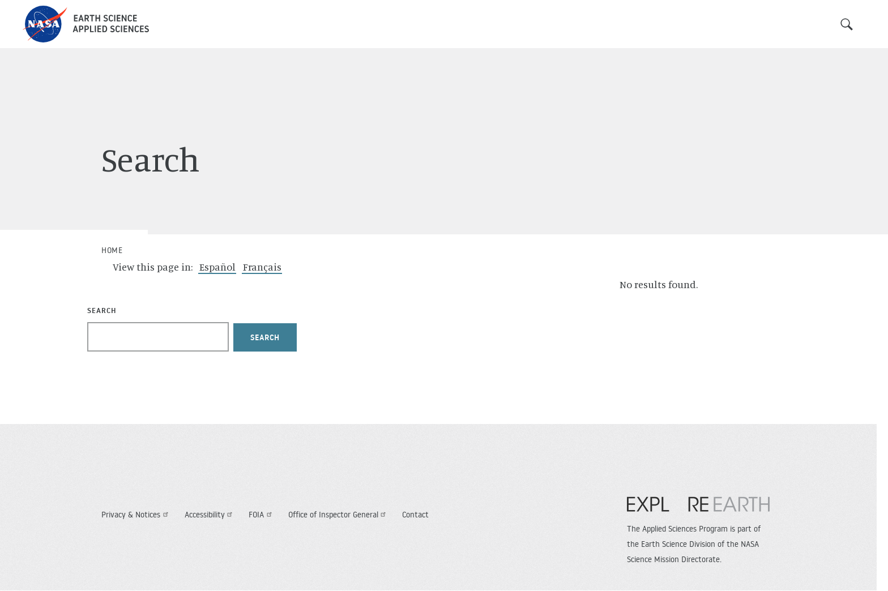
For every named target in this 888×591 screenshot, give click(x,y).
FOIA (262, 514)
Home (111, 250)
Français (262, 266)
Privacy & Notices (136, 514)
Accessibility (210, 514)
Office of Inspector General (338, 514)
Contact (415, 514)
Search (846, 24)
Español (217, 266)
